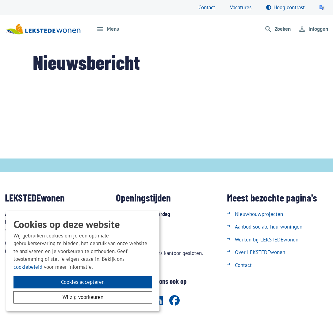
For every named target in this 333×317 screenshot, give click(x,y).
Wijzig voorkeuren (83, 297)
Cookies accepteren (83, 282)
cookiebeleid (27, 267)
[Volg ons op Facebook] (174, 301)
